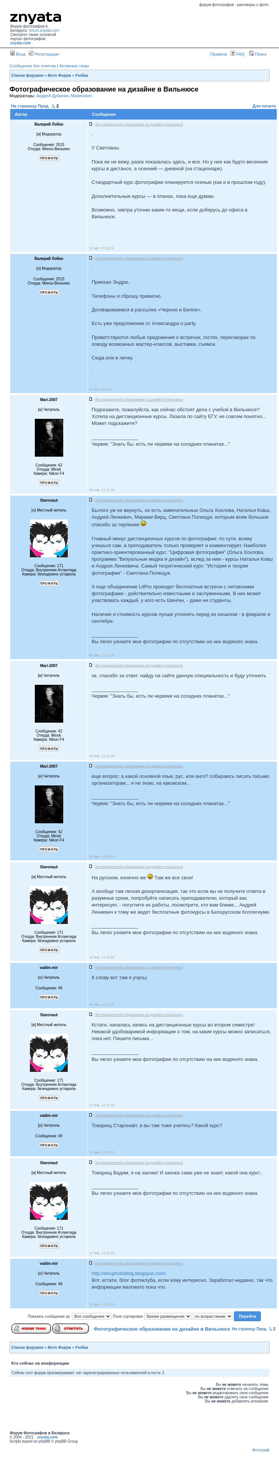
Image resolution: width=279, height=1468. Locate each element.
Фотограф (261, 1450)
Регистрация (44, 54)
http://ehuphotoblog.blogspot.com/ (129, 1273)
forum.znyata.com (44, 30)
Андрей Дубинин (52, 95)
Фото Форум (59, 75)
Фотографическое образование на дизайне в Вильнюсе (162, 1329)
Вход (17, 54)
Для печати (264, 106)
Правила (218, 54)
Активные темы (74, 66)
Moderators (81, 95)
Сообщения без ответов (32, 66)
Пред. (44, 106)
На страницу (24, 106)
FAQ (238, 54)
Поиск (258, 54)
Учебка (81, 75)
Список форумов (27, 75)
